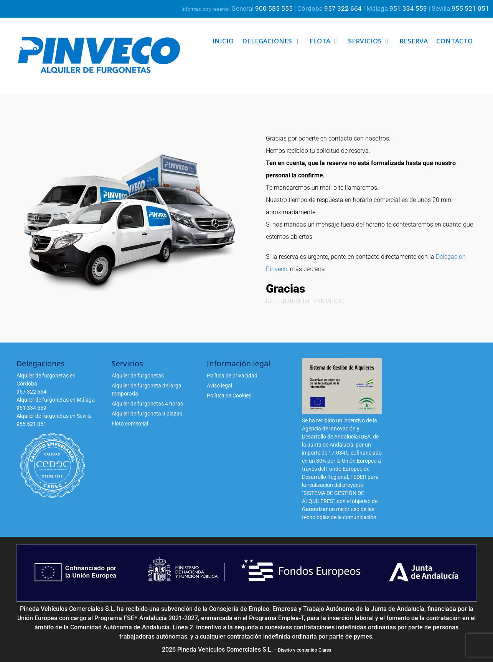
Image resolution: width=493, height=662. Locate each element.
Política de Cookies (229, 395)
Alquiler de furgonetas (138, 375)
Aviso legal (219, 385)
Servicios (371, 41)
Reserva (413, 40)
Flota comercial (130, 423)
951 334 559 (408, 8)
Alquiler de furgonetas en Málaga (55, 400)
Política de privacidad (232, 375)
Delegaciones (273, 41)
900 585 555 (274, 8)
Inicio (223, 40)
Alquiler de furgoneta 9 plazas (147, 413)
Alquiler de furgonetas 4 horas (147, 404)
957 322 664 (343, 8)
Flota (326, 41)
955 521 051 (470, 8)
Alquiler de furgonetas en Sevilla (54, 416)
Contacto (454, 40)
